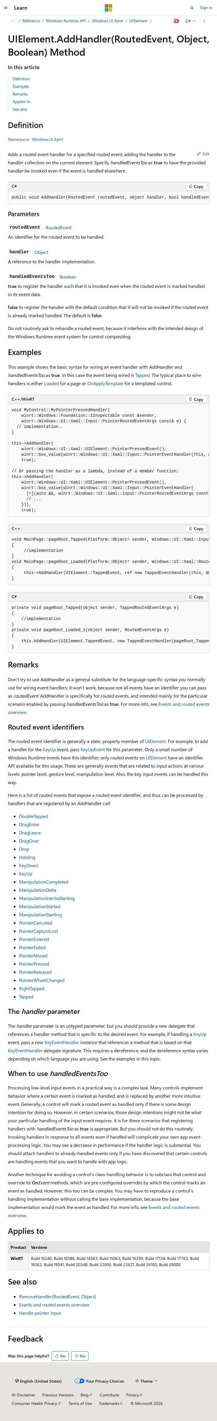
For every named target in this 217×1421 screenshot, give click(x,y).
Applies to (21, 101)
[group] (108, 197)
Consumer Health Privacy (34, 1403)
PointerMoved (33, 955)
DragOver (29, 841)
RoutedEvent (58, 227)
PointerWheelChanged (41, 980)
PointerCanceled (35, 923)
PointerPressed (34, 964)
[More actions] (204, 21)
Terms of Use (80, 1403)
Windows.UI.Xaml (107, 20)
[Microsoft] (108, 8)
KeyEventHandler (62, 1042)
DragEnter (29, 824)
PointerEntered (34, 939)
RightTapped (31, 988)
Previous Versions (58, 1395)
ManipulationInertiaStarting (47, 898)
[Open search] (192, 8)
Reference (31, 20)
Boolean (68, 277)
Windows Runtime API (66, 20)
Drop (24, 849)
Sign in (206, 7)
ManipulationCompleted (43, 882)
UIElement (138, 20)
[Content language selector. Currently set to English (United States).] (38, 1381)
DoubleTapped (33, 816)
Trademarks (109, 1403)
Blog (84, 1395)
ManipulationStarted (39, 906)
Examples (21, 86)
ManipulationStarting (40, 914)
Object (41, 252)
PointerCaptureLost (38, 931)
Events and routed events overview (54, 1305)
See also (20, 109)
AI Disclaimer (23, 1395)
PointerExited (32, 947)
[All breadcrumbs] (13, 21)
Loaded (51, 383)
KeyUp (49, 749)
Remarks (20, 94)
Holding (27, 857)
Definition (21, 78)
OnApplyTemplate (105, 383)
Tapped (142, 375)
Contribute (109, 1395)
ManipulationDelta (38, 890)
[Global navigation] (6, 8)
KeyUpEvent (93, 749)
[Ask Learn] (176, 21)
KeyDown (28, 865)
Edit (203, 153)
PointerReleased (35, 972)
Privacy (132, 1395)
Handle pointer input (40, 1313)
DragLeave (30, 832)
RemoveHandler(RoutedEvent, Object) (57, 1296)
